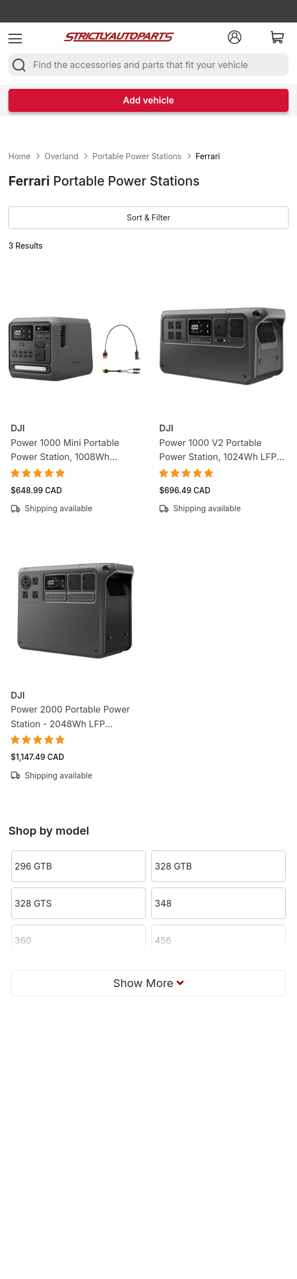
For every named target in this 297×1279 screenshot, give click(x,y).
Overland (61, 156)
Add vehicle (148, 100)
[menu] (15, 37)
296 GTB (33, 866)
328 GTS (33, 903)
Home (19, 156)
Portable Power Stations (136, 156)
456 (163, 940)
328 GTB (173, 866)
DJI (18, 428)
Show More (148, 983)
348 (163, 903)
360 (23, 940)
